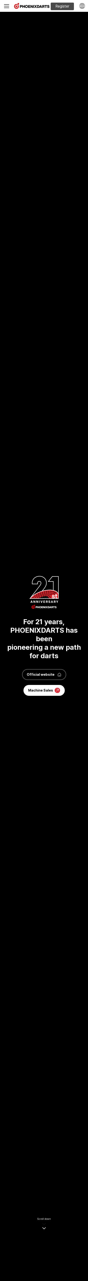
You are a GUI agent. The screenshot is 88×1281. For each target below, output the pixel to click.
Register (62, 6)
